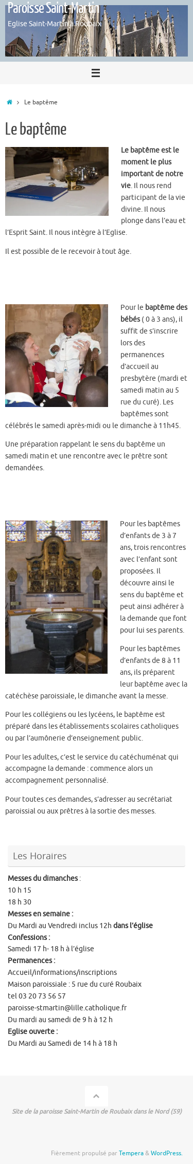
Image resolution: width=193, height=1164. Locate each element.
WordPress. (167, 1153)
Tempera (131, 1153)
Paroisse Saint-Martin (53, 8)
